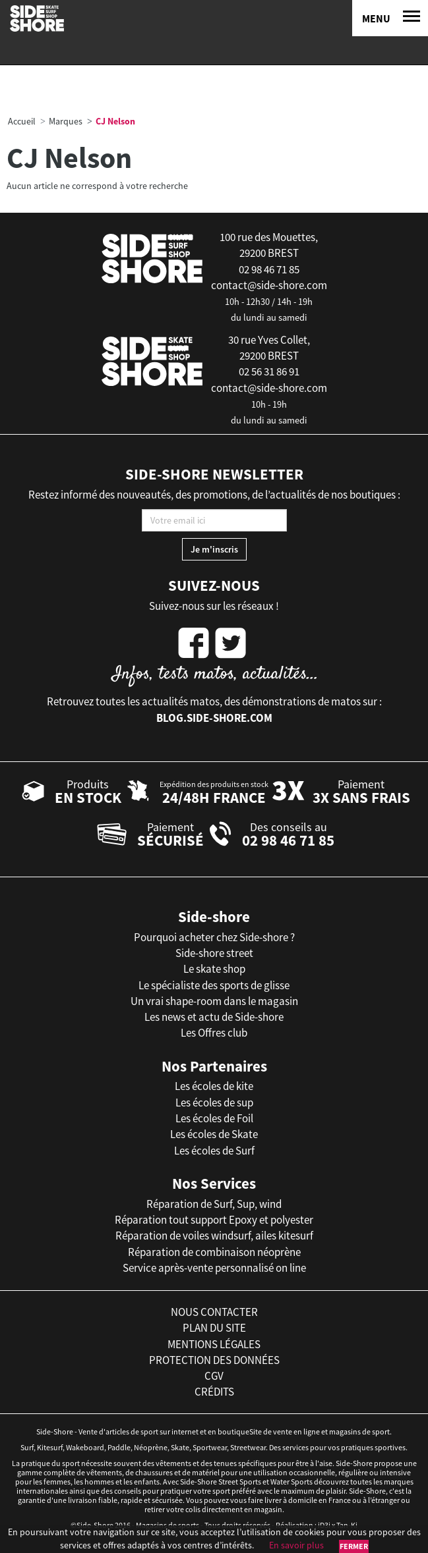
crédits (214, 1391)
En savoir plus (296, 1545)
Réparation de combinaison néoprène (214, 1252)
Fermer (354, 1546)
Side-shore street (214, 953)
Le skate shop (214, 969)
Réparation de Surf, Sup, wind (214, 1204)
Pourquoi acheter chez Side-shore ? (214, 937)
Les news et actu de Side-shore (214, 1017)
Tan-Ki (346, 1525)
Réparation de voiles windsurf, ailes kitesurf (214, 1235)
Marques (65, 121)
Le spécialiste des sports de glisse (214, 985)
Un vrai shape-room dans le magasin (214, 1001)
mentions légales (214, 1344)
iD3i (324, 1525)
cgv (214, 1376)
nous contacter (214, 1312)
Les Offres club (214, 1032)
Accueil (22, 121)
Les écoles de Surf (214, 1150)
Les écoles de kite (214, 1086)
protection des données (214, 1360)
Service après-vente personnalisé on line (214, 1268)
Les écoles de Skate (214, 1134)
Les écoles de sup (214, 1102)
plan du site (214, 1328)
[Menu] (390, 18)
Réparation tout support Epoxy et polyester (214, 1219)
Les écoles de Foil (214, 1118)
